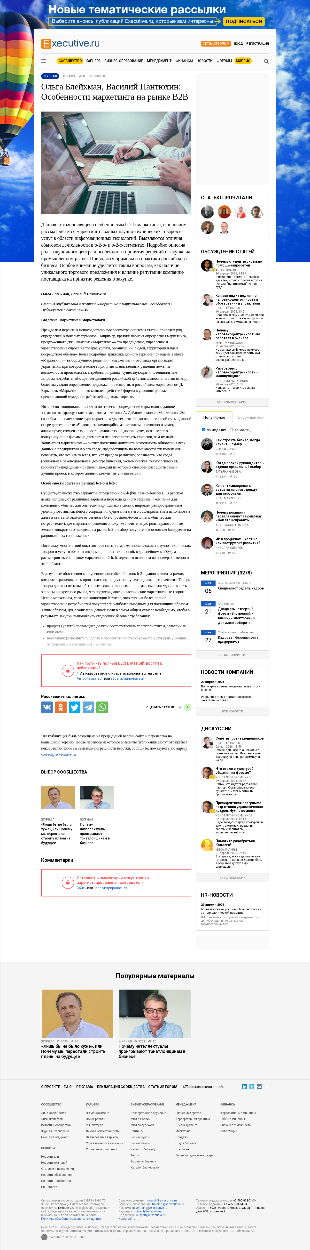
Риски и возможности (235, 1125)
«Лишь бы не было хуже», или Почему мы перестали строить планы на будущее (56, 834)
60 (76, 1041)
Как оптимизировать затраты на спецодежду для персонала (236, 489)
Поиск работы (95, 1119)
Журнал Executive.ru (55, 1131)
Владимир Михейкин (232, 381)
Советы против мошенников (240, 738)
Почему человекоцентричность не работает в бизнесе (238, 334)
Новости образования (56, 1175)
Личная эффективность (102, 1131)
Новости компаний (54, 1162)
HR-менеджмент (97, 1113)
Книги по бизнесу (143, 1149)
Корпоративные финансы (238, 1113)
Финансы (184, 61)
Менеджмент (159, 61)
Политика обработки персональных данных (71, 1218)
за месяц (242, 430)
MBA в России (140, 1119)
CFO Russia (226, 603)
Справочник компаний (101, 1149)
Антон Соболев (228, 270)
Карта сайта (127, 1218)
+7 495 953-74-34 (244, 1200)
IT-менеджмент (186, 1125)
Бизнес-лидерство (188, 1113)
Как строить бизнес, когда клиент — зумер (238, 442)
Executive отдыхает (54, 1137)
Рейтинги (137, 1131)
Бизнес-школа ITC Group (234, 583)
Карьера (93, 61)
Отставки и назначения (57, 1168)
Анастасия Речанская (233, 525)
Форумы (224, 61)
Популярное (214, 417)
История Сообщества (56, 1125)
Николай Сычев (228, 308)
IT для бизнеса (186, 1143)
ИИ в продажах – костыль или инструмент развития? (238, 541)
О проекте (50, 1087)
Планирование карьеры (102, 1137)
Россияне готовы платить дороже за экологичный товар (226, 698)
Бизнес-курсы (140, 1137)
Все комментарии (232, 402)
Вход (238, 43)
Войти (81, 888)
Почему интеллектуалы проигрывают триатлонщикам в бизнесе (95, 834)
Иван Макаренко (229, 498)
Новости (205, 61)
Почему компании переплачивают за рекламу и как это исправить (239, 516)
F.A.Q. (68, 1087)
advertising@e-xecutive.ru (149, 1208)
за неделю (216, 430)
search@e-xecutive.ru (162, 1200)
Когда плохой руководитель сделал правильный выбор (240, 465)
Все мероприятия (232, 655)
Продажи (182, 1137)
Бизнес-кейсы (140, 1143)
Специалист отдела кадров (241, 588)
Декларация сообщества (121, 1087)
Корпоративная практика (193, 1119)
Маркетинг (183, 1131)
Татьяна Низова (228, 471)
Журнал (47, 819)
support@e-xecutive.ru (151, 1215)
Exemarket (183, 1149)
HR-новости (49, 1187)
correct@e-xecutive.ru (58, 754)
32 (154, 1041)
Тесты (135, 1155)
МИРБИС (243, 61)
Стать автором (215, 44)
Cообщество (51, 1104)
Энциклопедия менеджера (194, 1155)
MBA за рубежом (142, 1125)
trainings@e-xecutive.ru (168, 1204)
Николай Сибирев (229, 547)
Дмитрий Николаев (231, 343)
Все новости (232, 711)
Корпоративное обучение (148, 1113)
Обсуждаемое (251, 417)
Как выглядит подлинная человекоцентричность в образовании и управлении (238, 299)
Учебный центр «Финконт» (236, 632)
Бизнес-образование (123, 61)
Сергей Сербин (227, 449)
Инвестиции (228, 1131)
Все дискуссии (232, 877)
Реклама (84, 1087)
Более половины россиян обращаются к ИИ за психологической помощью (231, 911)
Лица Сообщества (53, 1113)
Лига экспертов (52, 1119)
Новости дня (50, 1156)
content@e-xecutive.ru (149, 1211)
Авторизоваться (90, 678)
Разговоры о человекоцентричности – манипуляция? (237, 372)
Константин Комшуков (234, 777)
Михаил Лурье (226, 849)
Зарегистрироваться (127, 678)
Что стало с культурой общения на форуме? (235, 770)
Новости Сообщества (56, 1181)
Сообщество (70, 61)
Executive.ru (66, 1208)
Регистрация (257, 43)
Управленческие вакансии (104, 1143)
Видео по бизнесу (143, 1161)
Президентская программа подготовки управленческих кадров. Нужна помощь (240, 807)
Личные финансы (232, 1119)
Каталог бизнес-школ (145, 1167)
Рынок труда (94, 1125)
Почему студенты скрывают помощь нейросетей (240, 263)
